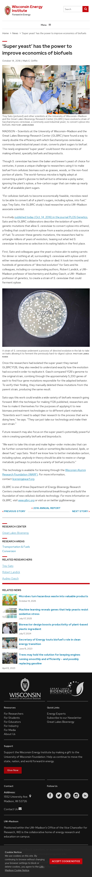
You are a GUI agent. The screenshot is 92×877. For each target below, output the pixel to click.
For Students (12, 717)
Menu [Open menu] (46, 24)
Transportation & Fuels (16, 546)
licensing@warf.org (23, 479)
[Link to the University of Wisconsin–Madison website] (25, 699)
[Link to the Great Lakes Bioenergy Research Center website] (67, 699)
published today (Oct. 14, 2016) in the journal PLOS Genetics (50, 217)
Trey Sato (7, 566)
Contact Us (13, 809)
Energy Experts (56, 713)
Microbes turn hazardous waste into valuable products (53, 596)
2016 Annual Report (47, 508)
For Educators (12, 722)
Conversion (9, 551)
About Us (9, 734)
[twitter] (59, 795)
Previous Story (14, 511)
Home (5, 33)
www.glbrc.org (26, 500)
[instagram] (76, 795)
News (15, 33)
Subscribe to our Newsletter (64, 717)
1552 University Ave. (18, 796)
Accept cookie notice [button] (66, 861)
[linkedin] (85, 795)
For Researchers (13, 713)
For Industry (11, 726)
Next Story (80, 511)
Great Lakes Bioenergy (15, 533)
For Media (10, 730)
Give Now (12, 770)
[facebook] (50, 795)
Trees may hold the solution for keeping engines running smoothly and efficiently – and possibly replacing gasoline (49, 659)
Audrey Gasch (10, 578)
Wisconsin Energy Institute (27, 8)
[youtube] (68, 795)
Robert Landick (11, 572)
